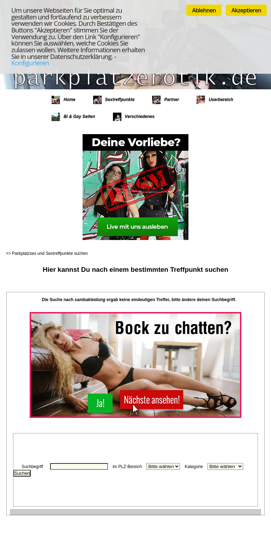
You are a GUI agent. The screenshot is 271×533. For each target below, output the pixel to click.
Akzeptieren (246, 10)
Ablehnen (204, 10)
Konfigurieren (30, 62)
